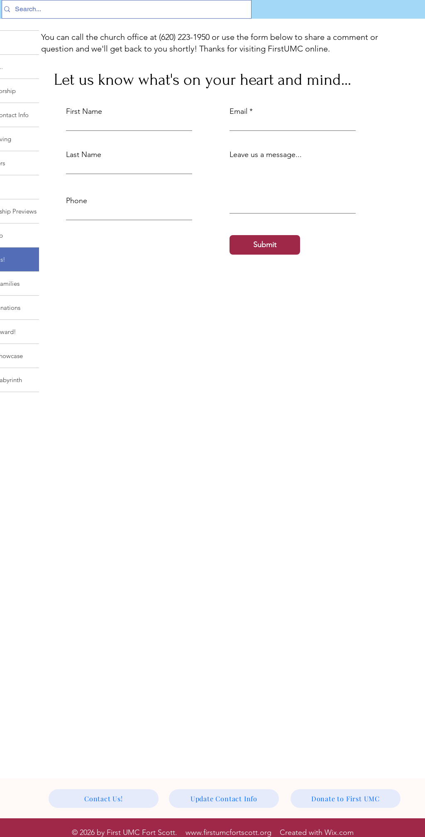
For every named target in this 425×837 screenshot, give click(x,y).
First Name (84, 111)
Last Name (83, 154)
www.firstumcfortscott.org (228, 832)
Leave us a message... (266, 154)
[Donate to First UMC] (346, 798)
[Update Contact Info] (224, 798)
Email (238, 111)
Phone (76, 200)
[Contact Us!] (104, 798)
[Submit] (265, 245)
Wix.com (339, 832)
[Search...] (124, 9)
